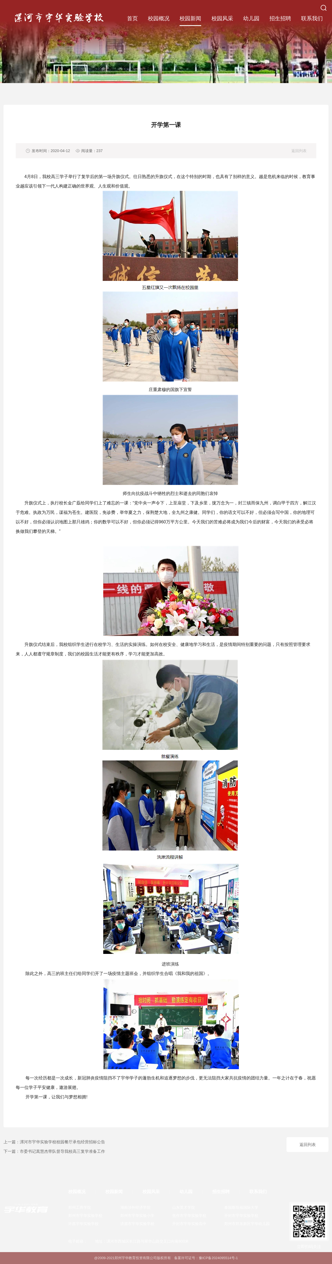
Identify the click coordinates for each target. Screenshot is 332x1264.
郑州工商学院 (79, 1207)
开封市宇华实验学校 (241, 1215)
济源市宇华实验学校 (137, 1224)
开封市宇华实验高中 (189, 1224)
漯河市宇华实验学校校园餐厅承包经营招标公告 (62, 1142)
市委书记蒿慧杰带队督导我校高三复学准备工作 (62, 1151)
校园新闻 (190, 18)
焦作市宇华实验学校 (189, 1215)
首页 (132, 18)
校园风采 (222, 18)
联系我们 (312, 18)
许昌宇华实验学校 (83, 1224)
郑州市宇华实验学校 (85, 1215)
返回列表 (299, 151)
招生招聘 (280, 18)
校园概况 (159, 18)
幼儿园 (251, 18)
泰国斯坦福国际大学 (241, 1207)
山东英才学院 (183, 1207)
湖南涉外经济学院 (135, 1207)
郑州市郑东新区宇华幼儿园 (247, 1224)
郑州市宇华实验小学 (137, 1215)
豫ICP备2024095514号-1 (218, 1258)
